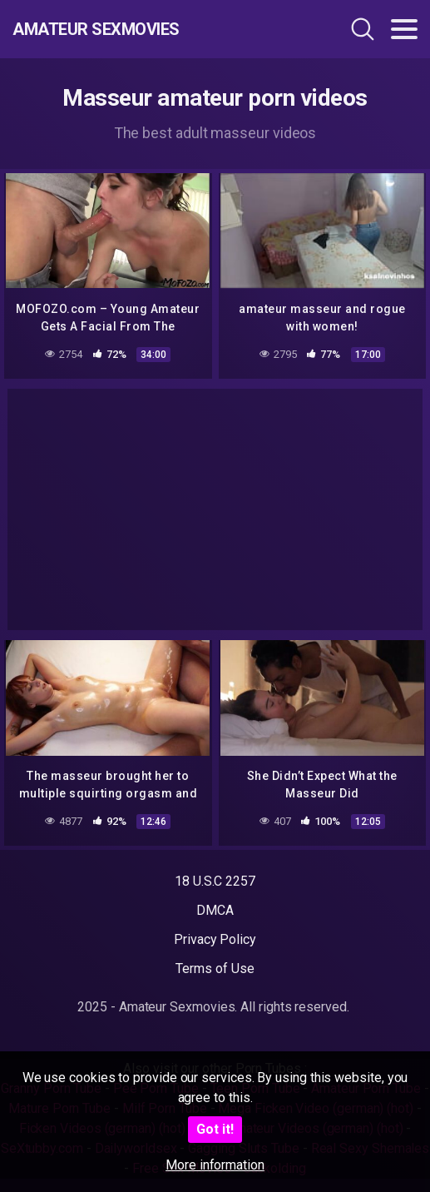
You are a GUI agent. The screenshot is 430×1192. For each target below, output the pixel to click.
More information (215, 1165)
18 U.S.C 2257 (215, 881)
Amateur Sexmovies (96, 29)
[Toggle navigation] (404, 29)
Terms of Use (214, 968)
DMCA (215, 910)
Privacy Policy (215, 939)
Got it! (215, 1129)
